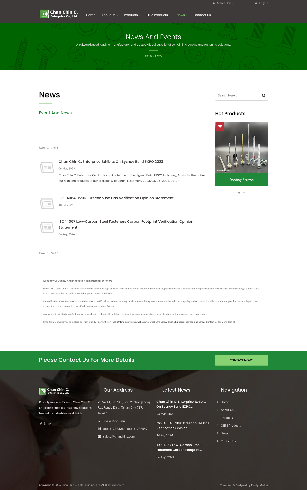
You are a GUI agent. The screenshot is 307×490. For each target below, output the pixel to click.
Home (91, 15)
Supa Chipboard (176, 321)
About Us (109, 15)
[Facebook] (41, 423)
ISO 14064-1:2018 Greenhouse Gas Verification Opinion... (182, 425)
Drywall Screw (140, 321)
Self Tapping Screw (195, 321)
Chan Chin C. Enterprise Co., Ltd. (81, 484)
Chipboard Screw (158, 321)
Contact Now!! (241, 360)
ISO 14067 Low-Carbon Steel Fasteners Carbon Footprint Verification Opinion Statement (126, 224)
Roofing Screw (104, 321)
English (263, 3)
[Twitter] (45, 423)
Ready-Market (259, 484)
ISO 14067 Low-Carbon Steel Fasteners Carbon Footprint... (179, 447)
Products (132, 15)
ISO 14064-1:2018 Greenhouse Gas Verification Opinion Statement (116, 197)
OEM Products (158, 15)
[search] (214, 3)
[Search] (234, 3)
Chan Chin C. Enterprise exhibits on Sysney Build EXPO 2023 (111, 161)
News (182, 15)
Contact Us (202, 15)
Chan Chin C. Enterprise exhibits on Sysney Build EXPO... (181, 403)
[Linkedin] (50, 423)
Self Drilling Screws (122, 321)
